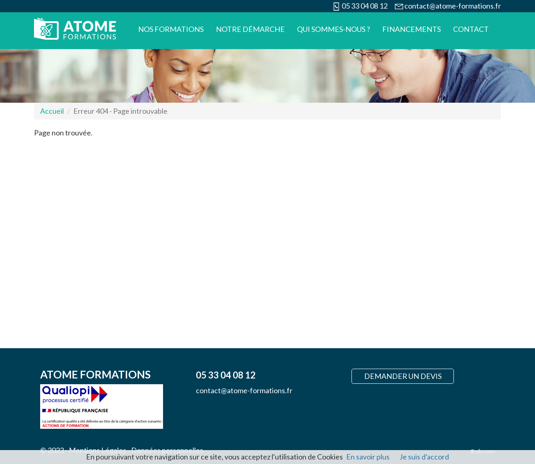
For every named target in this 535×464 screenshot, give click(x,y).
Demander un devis (403, 376)
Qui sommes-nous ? (333, 29)
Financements (411, 29)
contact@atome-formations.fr (452, 5)
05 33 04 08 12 (365, 5)
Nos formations (171, 29)
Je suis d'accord (424, 456)
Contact (471, 29)
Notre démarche (250, 29)
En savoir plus (368, 456)
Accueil (52, 110)
